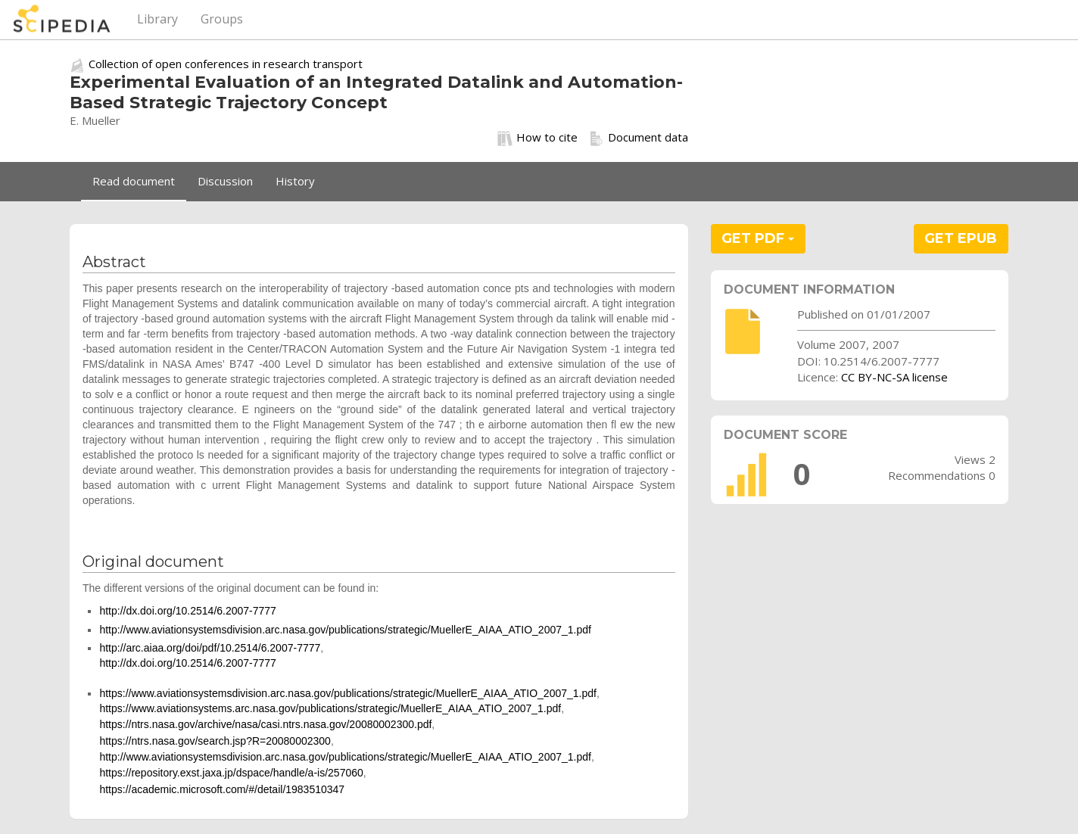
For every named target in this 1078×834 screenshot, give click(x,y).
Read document (133, 180)
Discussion (225, 180)
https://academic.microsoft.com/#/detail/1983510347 (221, 789)
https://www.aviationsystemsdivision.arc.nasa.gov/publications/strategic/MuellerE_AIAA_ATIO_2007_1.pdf (348, 693)
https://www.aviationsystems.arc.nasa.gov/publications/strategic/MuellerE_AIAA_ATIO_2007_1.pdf (330, 708)
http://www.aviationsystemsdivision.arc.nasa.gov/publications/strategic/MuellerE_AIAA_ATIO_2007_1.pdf (345, 630)
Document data (638, 137)
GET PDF (757, 238)
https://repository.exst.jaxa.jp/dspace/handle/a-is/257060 (231, 773)
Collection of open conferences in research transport (226, 63)
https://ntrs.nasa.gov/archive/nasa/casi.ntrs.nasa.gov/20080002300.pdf (265, 724)
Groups (222, 19)
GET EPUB (960, 238)
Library (157, 19)
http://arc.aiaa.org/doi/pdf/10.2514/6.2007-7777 (209, 648)
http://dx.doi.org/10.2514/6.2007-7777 (187, 611)
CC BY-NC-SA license (894, 376)
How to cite (537, 137)
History (295, 180)
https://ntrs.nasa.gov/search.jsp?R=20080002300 (214, 741)
